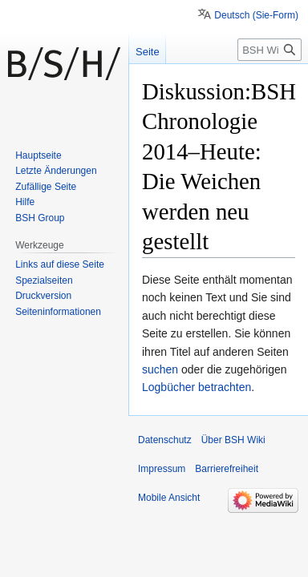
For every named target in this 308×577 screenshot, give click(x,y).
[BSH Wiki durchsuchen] (269, 49)
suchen (160, 369)
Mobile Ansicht (169, 497)
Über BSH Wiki (233, 440)
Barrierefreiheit (226, 468)
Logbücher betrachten (196, 387)
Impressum (161, 468)
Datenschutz (165, 440)
